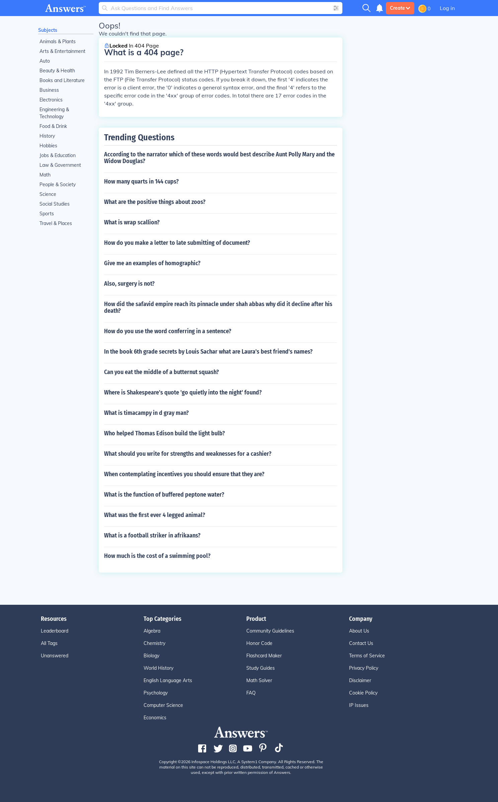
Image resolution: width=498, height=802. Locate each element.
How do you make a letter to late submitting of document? (177, 242)
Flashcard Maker (264, 656)
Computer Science (163, 705)
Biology (151, 656)
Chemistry (154, 643)
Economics (155, 718)
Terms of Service (367, 656)
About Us (359, 631)
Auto (44, 61)
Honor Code (259, 643)
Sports (46, 214)
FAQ (251, 693)
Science (47, 194)
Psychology (156, 693)
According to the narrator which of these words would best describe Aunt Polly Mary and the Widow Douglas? (219, 158)
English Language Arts (168, 680)
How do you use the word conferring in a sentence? (167, 331)
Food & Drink (53, 126)
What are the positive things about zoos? (154, 202)
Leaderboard (54, 631)
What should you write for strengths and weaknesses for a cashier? (187, 453)
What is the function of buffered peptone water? (164, 494)
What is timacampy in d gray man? (146, 413)
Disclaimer (360, 680)
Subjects (47, 30)
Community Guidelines (270, 631)
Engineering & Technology (54, 113)
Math (45, 175)
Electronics (51, 100)
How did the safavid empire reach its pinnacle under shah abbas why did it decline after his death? (218, 307)
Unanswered (54, 656)
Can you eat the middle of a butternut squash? (161, 372)
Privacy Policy (363, 668)
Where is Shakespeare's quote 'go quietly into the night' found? (183, 392)
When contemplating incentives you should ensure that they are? (184, 474)
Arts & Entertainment (62, 51)
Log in (447, 8)
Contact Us (361, 643)
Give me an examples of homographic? (152, 263)
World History (158, 668)
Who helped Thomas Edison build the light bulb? (164, 433)
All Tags (49, 643)
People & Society (57, 184)
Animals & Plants (57, 42)
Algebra (152, 631)
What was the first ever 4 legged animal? (154, 515)
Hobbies (48, 146)
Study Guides (260, 668)
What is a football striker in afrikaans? (152, 535)
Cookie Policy (363, 693)
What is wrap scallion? (132, 222)
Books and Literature (62, 80)
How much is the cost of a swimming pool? (157, 556)
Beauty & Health (57, 71)
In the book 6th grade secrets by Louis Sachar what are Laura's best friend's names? (208, 351)
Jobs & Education (57, 155)
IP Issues (358, 705)
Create (400, 8)
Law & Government (60, 165)
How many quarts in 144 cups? (141, 181)
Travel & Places (55, 223)
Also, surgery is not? (129, 283)
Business (49, 90)
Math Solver (259, 680)
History (47, 136)
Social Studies (54, 204)
